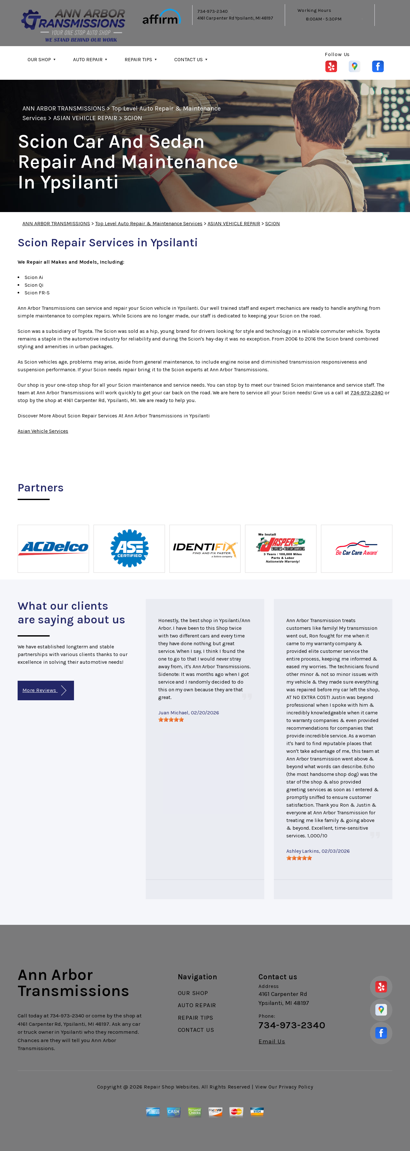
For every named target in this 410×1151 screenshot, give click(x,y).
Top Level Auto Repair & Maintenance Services (148, 223)
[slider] (171, 719)
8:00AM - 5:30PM (323, 19)
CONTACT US (188, 59)
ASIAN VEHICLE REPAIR (85, 118)
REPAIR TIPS (138, 59)
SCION (133, 118)
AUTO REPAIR (87, 59)
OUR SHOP (39, 59)
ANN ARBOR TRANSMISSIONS (63, 108)
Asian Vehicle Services (43, 431)
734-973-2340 (212, 11)
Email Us (271, 1042)
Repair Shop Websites (171, 1087)
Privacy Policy (296, 1087)
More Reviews (44, 690)
